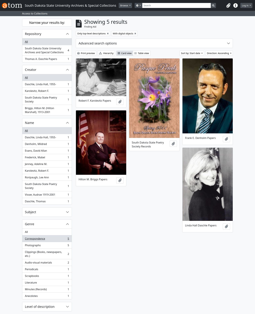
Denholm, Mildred (47, 144)
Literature (47, 283)
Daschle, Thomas (47, 202)
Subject (30, 212)
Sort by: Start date (191, 53)
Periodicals (47, 270)
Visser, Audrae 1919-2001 (47, 195)
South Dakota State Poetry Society (47, 99)
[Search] (176, 5)
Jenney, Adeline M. (47, 164)
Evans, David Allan (47, 151)
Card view (125, 53)
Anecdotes (47, 296)
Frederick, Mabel (47, 158)
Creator (30, 69)
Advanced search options (98, 43)
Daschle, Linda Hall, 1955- (47, 85)
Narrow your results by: (47, 22)
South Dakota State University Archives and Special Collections (47, 50)
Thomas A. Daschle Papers (47, 59)
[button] (228, 5)
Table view (141, 53)
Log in (245, 5)
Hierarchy (106, 53)
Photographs (47, 246)
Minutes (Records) (47, 290)
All (26, 41)
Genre (29, 224)
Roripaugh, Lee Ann (47, 178)
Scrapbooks (47, 276)
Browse (124, 5)
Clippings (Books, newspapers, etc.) (47, 254)
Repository (33, 34)
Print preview (86, 53)
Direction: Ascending (218, 53)
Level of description (40, 306)
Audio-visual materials (47, 263)
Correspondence (47, 239)
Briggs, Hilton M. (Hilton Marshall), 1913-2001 (47, 110)
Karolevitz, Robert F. (47, 91)
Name (29, 123)
